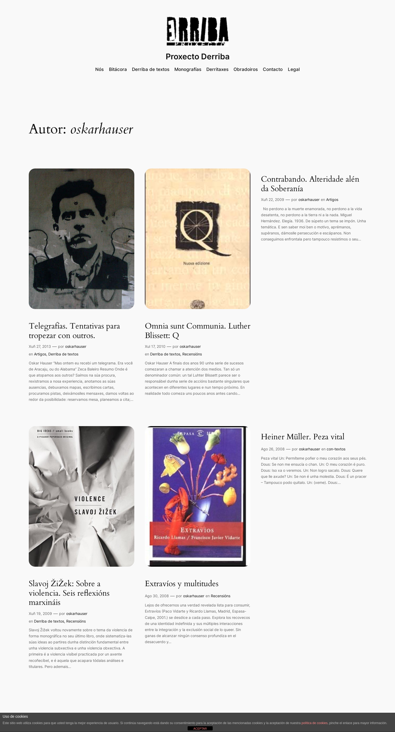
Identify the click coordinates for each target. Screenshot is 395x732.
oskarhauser (75, 346)
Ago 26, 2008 (273, 449)
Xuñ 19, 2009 (40, 613)
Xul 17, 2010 (155, 346)
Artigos (40, 354)
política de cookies (315, 723)
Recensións (192, 354)
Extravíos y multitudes (181, 584)
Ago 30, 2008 (157, 596)
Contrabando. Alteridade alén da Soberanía (310, 184)
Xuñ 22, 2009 (272, 199)
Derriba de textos (63, 354)
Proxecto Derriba (198, 56)
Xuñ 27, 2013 (40, 346)
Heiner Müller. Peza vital (303, 437)
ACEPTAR (200, 728)
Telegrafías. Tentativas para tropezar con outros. (74, 331)
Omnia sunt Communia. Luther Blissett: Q (197, 331)
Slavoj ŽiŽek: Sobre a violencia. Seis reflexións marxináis (69, 593)
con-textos (336, 449)
